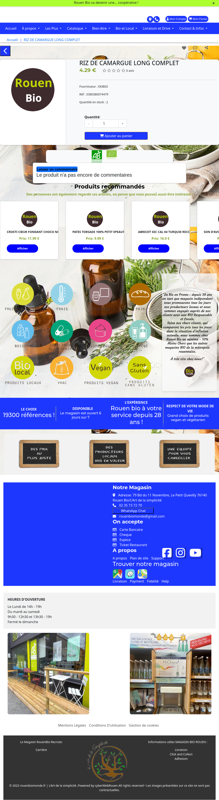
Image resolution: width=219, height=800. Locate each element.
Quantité (92, 117)
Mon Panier (198, 19)
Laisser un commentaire (57, 169)
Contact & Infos (192, 28)
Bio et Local (125, 28)
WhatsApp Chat (133, 507)
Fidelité (152, 578)
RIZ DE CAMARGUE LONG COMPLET (52, 39)
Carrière (41, 747)
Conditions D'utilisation (107, 722)
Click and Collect (181, 751)
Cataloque (75, 28)
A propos (120, 555)
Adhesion (181, 755)
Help (165, 578)
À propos (29, 28)
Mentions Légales (72, 722)
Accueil (11, 28)
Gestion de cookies (144, 722)
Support (157, 555)
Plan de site (139, 555)
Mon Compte (176, 19)
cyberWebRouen (106, 782)
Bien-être (100, 28)
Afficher (22, 248)
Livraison (120, 578)
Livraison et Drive (157, 28)
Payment (137, 578)
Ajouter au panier (116, 136)
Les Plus (52, 28)
